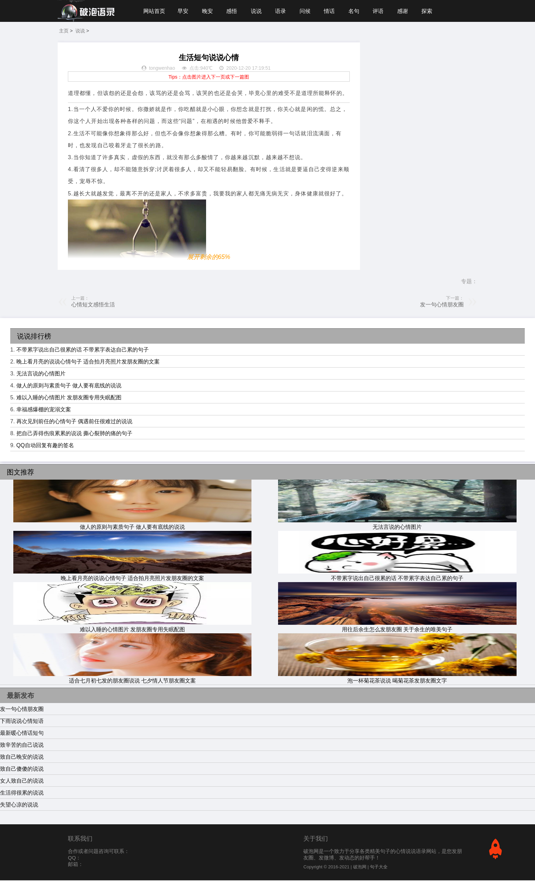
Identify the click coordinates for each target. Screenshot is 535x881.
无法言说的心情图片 (41, 374)
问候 (307, 11)
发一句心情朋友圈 (442, 305)
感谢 (406, 11)
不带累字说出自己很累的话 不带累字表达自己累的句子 (82, 350)
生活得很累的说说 (22, 793)
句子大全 (379, 867)
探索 (430, 11)
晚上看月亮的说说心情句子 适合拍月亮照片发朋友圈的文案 (88, 362)
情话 (331, 11)
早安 (183, 11)
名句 (356, 11)
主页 (64, 31)
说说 (257, 11)
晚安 (208, 11)
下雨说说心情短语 (22, 722)
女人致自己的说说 (22, 781)
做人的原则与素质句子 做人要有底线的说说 (68, 386)
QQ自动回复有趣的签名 (45, 446)
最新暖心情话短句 (22, 734)
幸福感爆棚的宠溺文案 (43, 410)
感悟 (232, 11)
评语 (381, 11)
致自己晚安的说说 (22, 757)
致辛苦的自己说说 (22, 745)
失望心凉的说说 (19, 805)
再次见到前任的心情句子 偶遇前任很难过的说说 (74, 422)
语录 (282, 11)
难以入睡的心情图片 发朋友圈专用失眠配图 (68, 398)
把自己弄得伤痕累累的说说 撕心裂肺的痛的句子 (74, 434)
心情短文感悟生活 (93, 305)
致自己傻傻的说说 (22, 769)
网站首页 (154, 11)
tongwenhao (162, 69)
